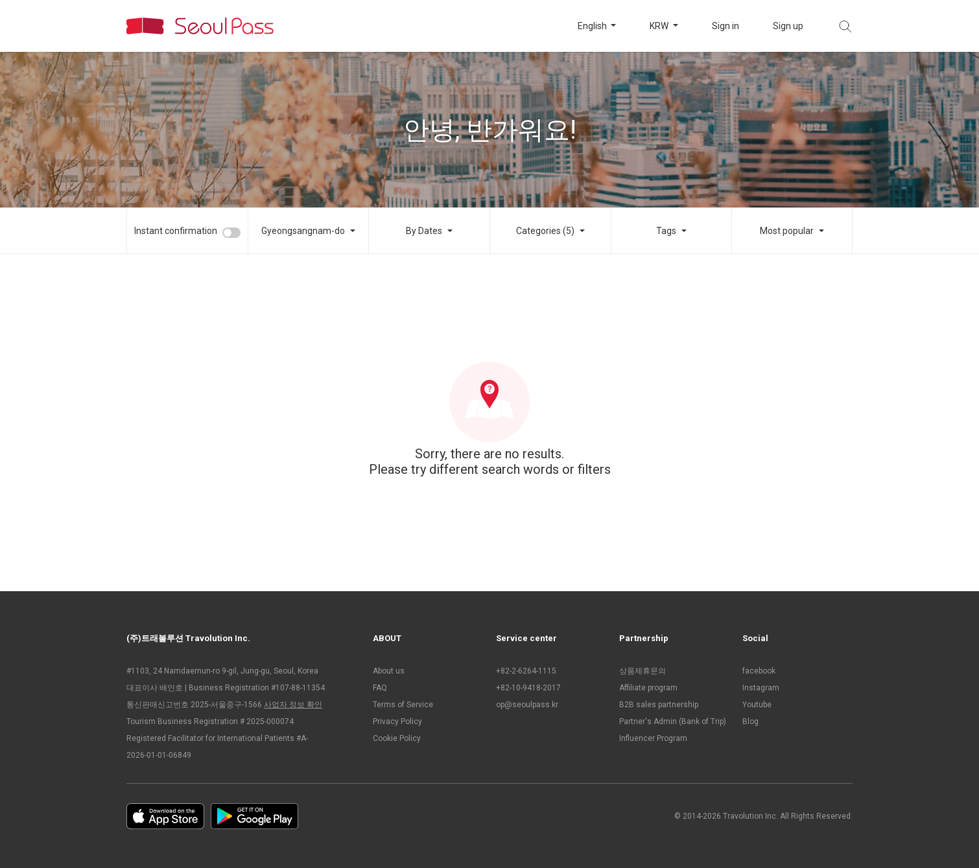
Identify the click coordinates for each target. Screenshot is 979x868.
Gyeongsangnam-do (303, 231)
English (593, 26)
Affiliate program (648, 687)
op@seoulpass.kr (527, 704)
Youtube (757, 704)
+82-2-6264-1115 (526, 670)
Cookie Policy (397, 738)
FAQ (380, 687)
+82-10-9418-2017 (528, 687)
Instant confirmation (175, 231)
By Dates (424, 231)
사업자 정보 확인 (293, 704)
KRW (660, 26)
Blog (750, 721)
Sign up (788, 26)
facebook (758, 670)
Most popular (787, 231)
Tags (666, 231)
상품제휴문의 (642, 670)
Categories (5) (545, 231)
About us (389, 670)
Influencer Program (653, 738)
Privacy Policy (397, 721)
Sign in (725, 26)
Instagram (760, 687)
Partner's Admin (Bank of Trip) (672, 721)
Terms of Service (403, 704)
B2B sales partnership (658, 704)
